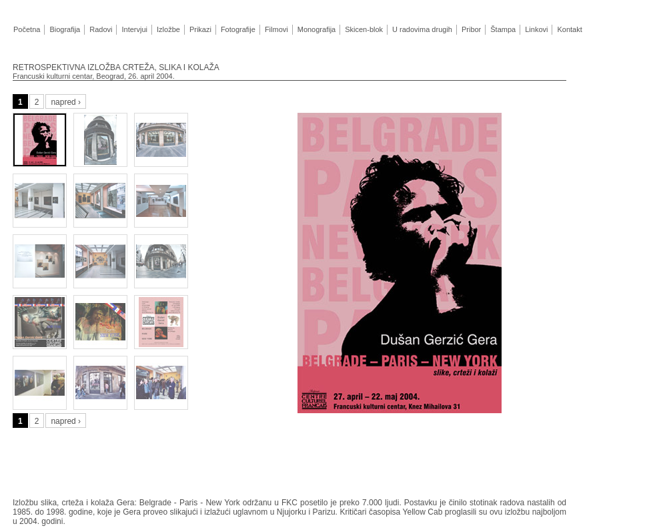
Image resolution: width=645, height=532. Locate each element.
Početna (26, 29)
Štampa (502, 29)
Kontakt (569, 29)
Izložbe (168, 29)
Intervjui (134, 29)
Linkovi (536, 29)
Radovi (100, 29)
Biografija (64, 29)
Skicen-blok (364, 29)
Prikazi (200, 29)
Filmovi (276, 29)
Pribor (471, 29)
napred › (66, 102)
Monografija (316, 29)
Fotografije (238, 29)
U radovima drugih (422, 29)
